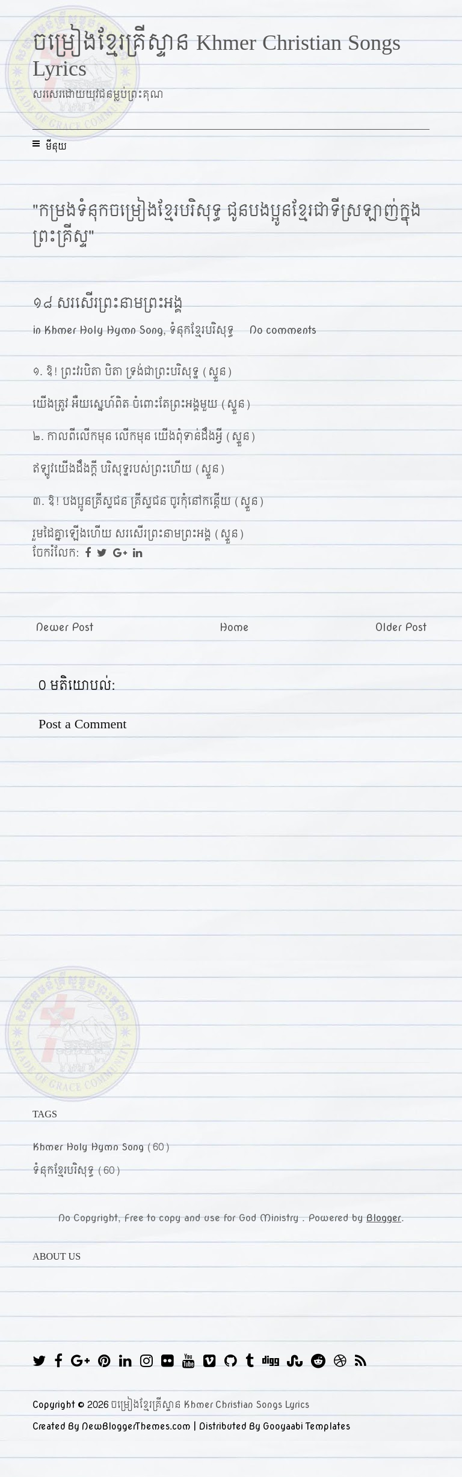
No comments (282, 330)
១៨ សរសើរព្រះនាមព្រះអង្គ (107, 303)
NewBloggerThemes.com (136, 1426)
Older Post (401, 628)
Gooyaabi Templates (306, 1426)
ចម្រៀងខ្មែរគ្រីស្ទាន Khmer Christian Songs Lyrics (216, 55)
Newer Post (64, 628)
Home (234, 628)
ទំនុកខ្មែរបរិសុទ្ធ (201, 330)
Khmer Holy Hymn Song (103, 330)
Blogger (383, 1218)
